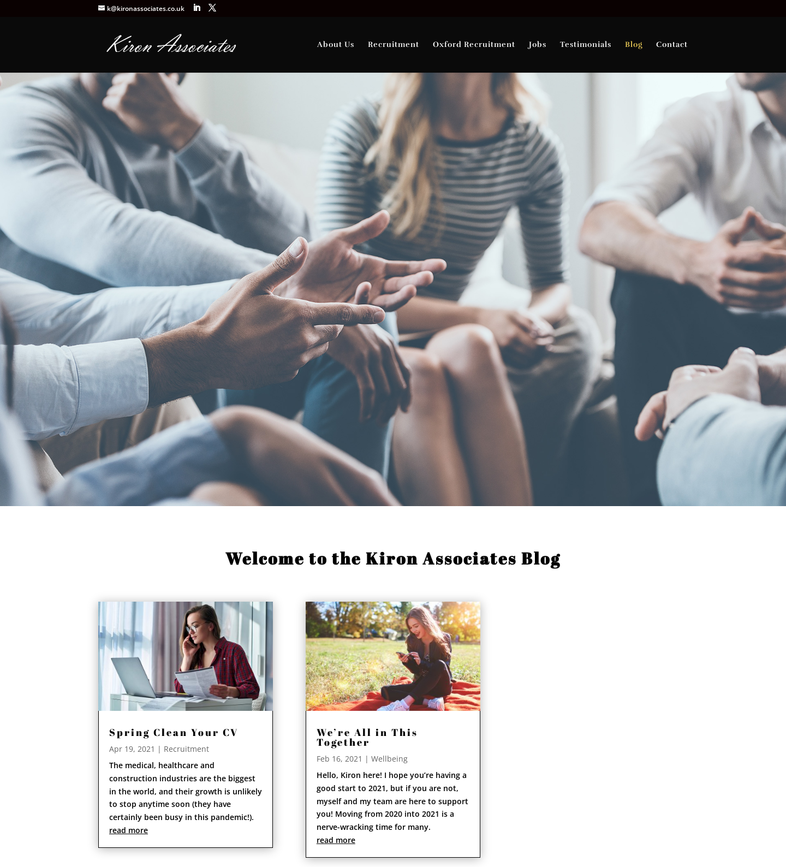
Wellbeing (389, 758)
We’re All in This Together (367, 737)
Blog (633, 45)
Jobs (537, 45)
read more (128, 830)
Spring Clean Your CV (174, 732)
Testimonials (585, 45)
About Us (335, 45)
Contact (672, 45)
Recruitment (393, 45)
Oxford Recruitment (474, 45)
